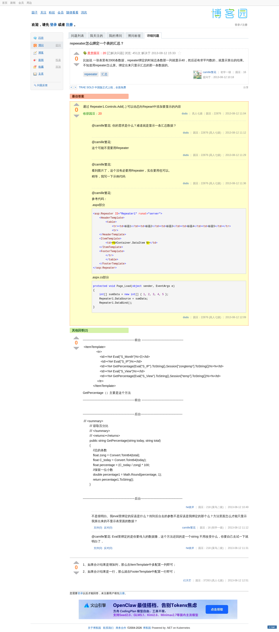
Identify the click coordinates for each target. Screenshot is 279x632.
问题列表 (77, 35)
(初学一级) (217, 527)
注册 (69, 25)
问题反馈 (42, 85)
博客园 (147, 627)
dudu (185, 113)
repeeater (90, 74)
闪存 (41, 37)
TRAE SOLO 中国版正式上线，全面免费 (102, 87)
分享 (245, 87)
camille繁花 (209, 72)
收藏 (41, 66)
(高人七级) (215, 132)
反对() (108, 527)
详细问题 (153, 35)
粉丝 (52, 12)
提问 (58, 45)
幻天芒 (187, 580)
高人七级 (197, 113)
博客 (41, 52)
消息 (84, 12)
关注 (43, 12)
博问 (41, 45)
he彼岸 (190, 507)
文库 (41, 73)
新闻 (12, 2)
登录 (53, 25)
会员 (21, 2)
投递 (58, 60)
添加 (58, 66)
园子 (35, 12)
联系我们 (108, 627)
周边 (29, 2)
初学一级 (226, 72)
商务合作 (121, 627)
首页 (4, 2)
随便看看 (72, 12)
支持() (98, 527)
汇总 (104, 74)
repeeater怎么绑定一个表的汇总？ (97, 43)
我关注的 (96, 35)
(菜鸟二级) (217, 507)
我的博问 (115, 35)
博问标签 (134, 35)
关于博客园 (94, 627)
